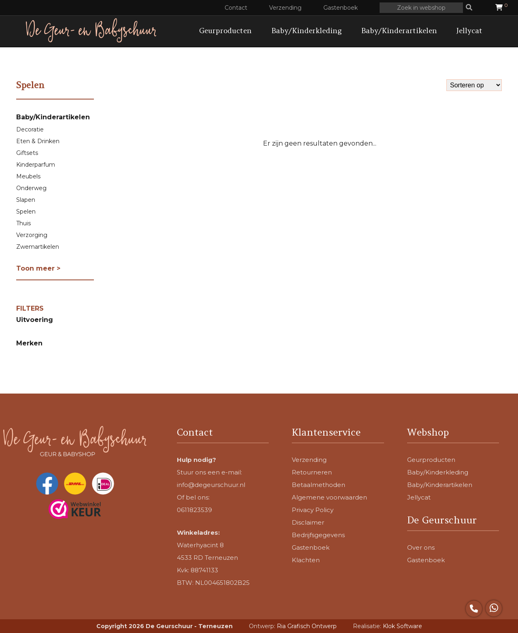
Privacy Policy (312, 510)
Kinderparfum (35, 164)
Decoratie (30, 129)
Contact (236, 7)
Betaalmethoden (318, 485)
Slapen (25, 199)
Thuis (23, 223)
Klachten (306, 560)
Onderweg (31, 188)
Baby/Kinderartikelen (399, 30)
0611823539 (194, 510)
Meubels (28, 176)
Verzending (285, 7)
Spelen (26, 211)
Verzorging (31, 235)
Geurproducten (225, 30)
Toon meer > (38, 268)
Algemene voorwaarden (329, 497)
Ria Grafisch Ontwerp (307, 626)
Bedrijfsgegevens (318, 535)
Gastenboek (340, 7)
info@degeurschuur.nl (211, 485)
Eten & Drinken (37, 141)
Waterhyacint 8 (200, 545)
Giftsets (27, 153)
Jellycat (469, 30)
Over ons (421, 547)
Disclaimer (308, 522)
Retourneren (312, 472)
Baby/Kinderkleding (306, 30)
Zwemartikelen (37, 246)
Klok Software (402, 626)
